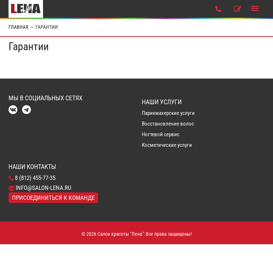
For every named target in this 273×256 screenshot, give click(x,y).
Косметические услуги (167, 145)
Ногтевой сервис (161, 134)
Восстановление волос (168, 124)
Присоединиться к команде (53, 197)
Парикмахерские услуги (168, 113)
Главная (18, 27)
